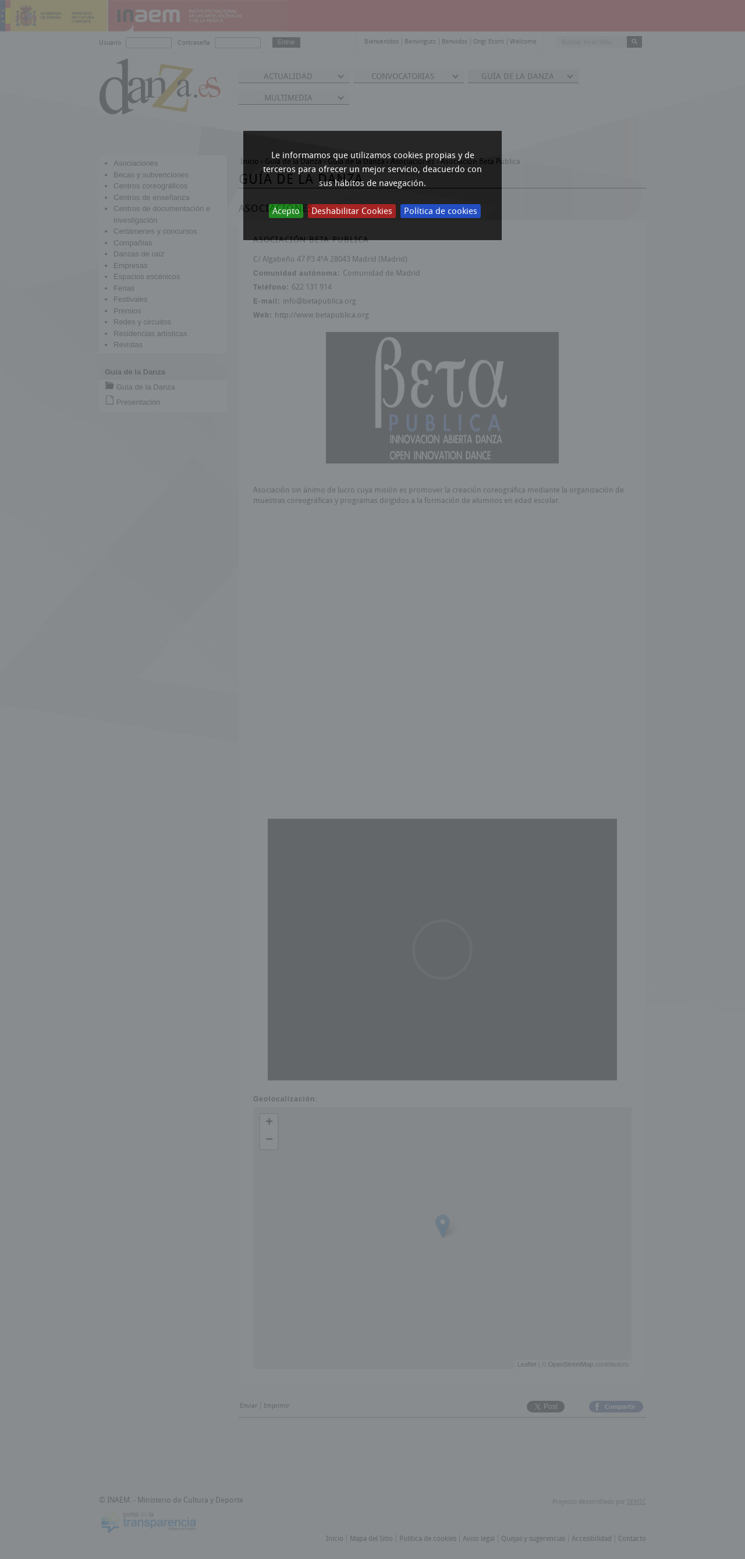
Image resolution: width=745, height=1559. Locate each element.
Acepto (286, 211)
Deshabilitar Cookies (351, 211)
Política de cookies (440, 211)
